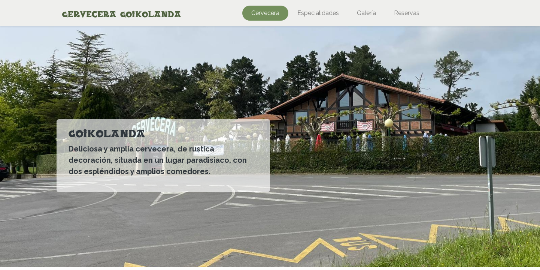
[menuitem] (265, 13)
